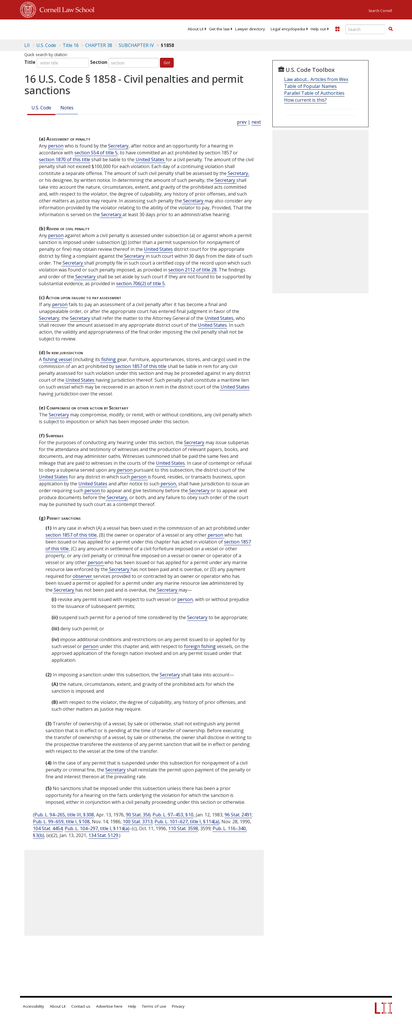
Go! (167, 62)
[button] (391, 29)
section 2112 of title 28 (192, 270)
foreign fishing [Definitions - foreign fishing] (200, 646)
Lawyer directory (250, 28)
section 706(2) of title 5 (140, 283)
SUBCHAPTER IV (136, 45)
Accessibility (33, 1006)
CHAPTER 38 (98, 45)
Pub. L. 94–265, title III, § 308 (64, 815)
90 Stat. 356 (138, 815)
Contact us (80, 1006)
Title (29, 62)
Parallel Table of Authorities (314, 93)
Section (98, 62)
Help (132, 1006)
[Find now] (390, 29)
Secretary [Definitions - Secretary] (118, 146)
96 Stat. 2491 (238, 815)
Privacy (178, 1006)
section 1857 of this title (141, 366)
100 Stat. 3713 (137, 821)
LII (27, 45)
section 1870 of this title (64, 159)
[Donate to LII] (337, 29)
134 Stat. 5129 (103, 835)
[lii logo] (84, 28)
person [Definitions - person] (56, 146)
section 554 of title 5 (96, 152)
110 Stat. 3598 (183, 828)
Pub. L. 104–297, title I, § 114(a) (97, 828)
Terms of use (154, 1006)
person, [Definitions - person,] (168, 484)
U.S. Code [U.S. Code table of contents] (46, 45)
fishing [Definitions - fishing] (108, 359)
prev (242, 122)
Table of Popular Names (310, 86)
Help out (318, 28)
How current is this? (305, 100)
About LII (195, 28)
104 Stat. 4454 (48, 828)
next (256, 122)
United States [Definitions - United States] (150, 159)
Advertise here (109, 1006)
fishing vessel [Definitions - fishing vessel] (57, 359)
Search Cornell (380, 10)
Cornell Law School (65, 9)
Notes (67, 108)
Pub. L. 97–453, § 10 (172, 815)
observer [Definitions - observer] (82, 576)
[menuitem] (195, 29)
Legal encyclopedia (288, 28)
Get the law (219, 28)
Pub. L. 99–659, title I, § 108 (61, 821)
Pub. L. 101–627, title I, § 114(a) (186, 821)
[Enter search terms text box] (365, 29)
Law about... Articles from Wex (316, 79)
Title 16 (71, 45)
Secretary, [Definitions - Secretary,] (238, 173)
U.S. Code (41, 108)
